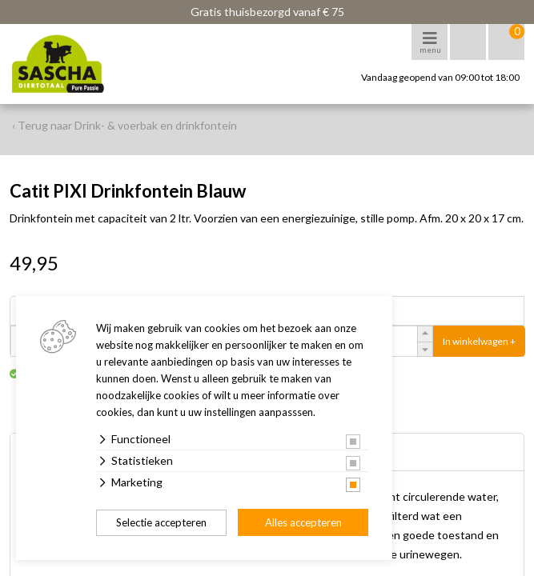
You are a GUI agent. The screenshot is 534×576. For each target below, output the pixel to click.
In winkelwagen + (479, 341)
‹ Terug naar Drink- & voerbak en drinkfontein (124, 125)
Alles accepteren (303, 522)
